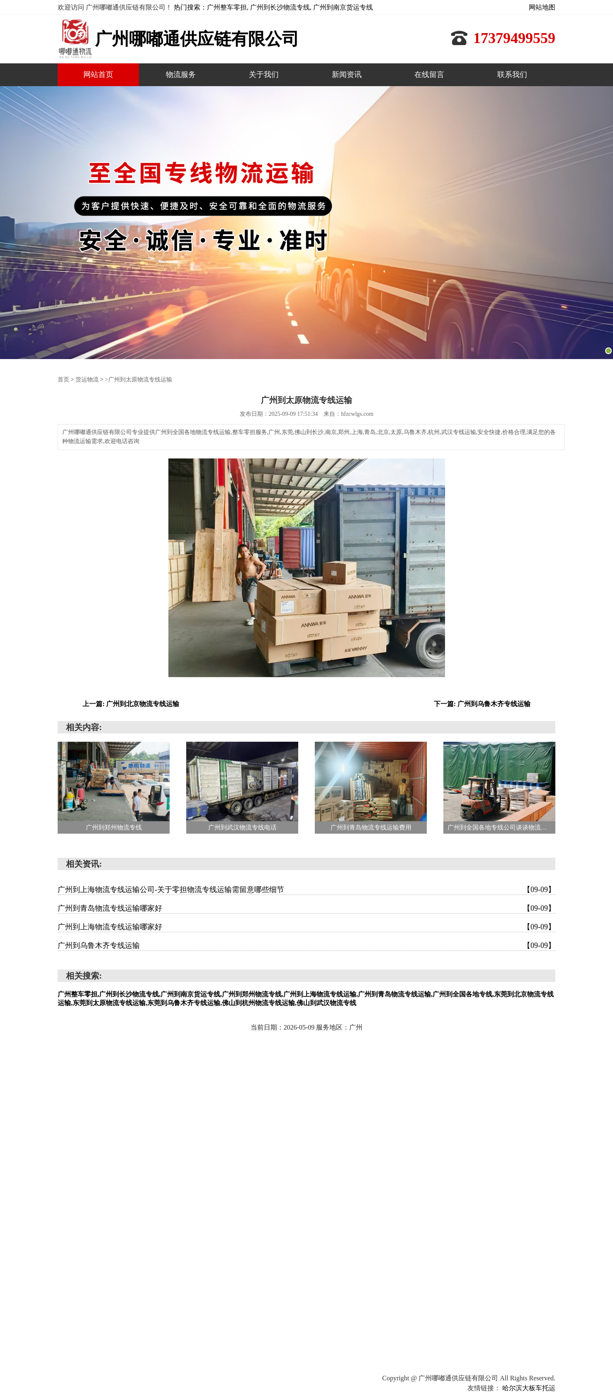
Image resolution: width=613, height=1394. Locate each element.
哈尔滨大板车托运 (528, 1387)
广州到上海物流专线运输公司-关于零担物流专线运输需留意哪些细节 (306, 889)
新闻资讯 (347, 74)
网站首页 (98, 74)
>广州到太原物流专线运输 (138, 379)
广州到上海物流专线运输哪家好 (306, 926)
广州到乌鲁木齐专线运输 (306, 945)
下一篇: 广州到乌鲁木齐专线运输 (482, 703)
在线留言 (429, 74)
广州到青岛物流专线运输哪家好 (306, 908)
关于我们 (264, 74)
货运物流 (87, 379)
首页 (63, 379)
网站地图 (542, 7)
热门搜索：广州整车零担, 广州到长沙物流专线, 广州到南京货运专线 (273, 7)
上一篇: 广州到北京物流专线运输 (131, 703)
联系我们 (512, 74)
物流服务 (181, 74)
